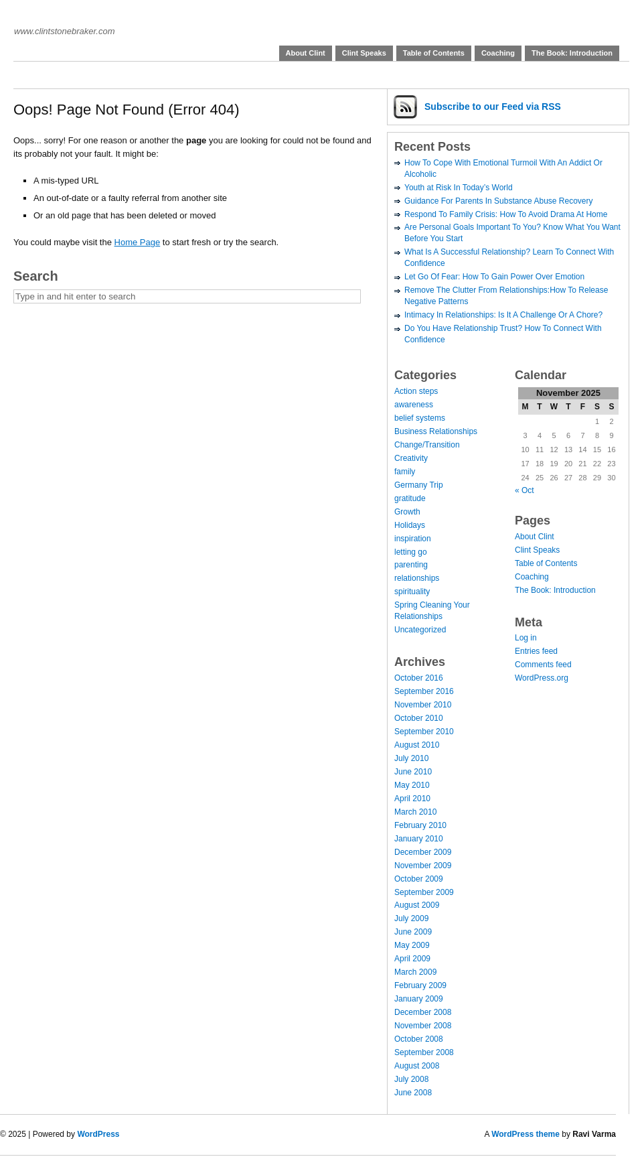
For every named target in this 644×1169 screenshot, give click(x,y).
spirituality (412, 591)
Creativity (411, 458)
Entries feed (536, 651)
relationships (416, 578)
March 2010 (415, 812)
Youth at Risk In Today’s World (458, 187)
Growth (407, 512)
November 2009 (422, 865)
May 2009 (412, 945)
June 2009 (413, 932)
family (404, 471)
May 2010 (412, 785)
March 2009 (415, 972)
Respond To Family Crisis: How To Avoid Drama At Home (505, 214)
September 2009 (424, 892)
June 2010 (413, 771)
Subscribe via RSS (492, 106)
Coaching (498, 53)
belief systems (419, 418)
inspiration (412, 538)
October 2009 (418, 879)
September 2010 (424, 731)
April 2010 (412, 798)
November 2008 (422, 1025)
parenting (411, 564)
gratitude (410, 498)
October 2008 (418, 1039)
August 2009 (416, 905)
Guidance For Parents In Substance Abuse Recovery (498, 201)
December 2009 (422, 852)
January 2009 (418, 999)
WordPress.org (541, 678)
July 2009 (411, 918)
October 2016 (418, 678)
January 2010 (418, 838)
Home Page (137, 242)
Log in (526, 637)
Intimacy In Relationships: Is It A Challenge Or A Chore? (503, 315)
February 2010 (420, 825)
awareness (413, 404)
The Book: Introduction (572, 53)
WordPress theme (525, 1134)
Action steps (416, 391)
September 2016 (424, 691)
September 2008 (424, 1052)
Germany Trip (418, 485)
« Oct (524, 490)
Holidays (409, 525)
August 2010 (416, 745)
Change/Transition (427, 445)
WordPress (98, 1134)
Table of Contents (434, 53)
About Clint (305, 53)
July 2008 (411, 1079)
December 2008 (422, 1012)
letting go (410, 552)
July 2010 (411, 758)
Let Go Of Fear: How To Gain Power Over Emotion (494, 276)
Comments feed (543, 664)
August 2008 (416, 1066)
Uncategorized (420, 629)
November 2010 (422, 704)
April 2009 (412, 958)
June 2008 (413, 1092)
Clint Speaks (364, 53)
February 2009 (420, 985)
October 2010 (418, 718)
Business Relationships (435, 431)
